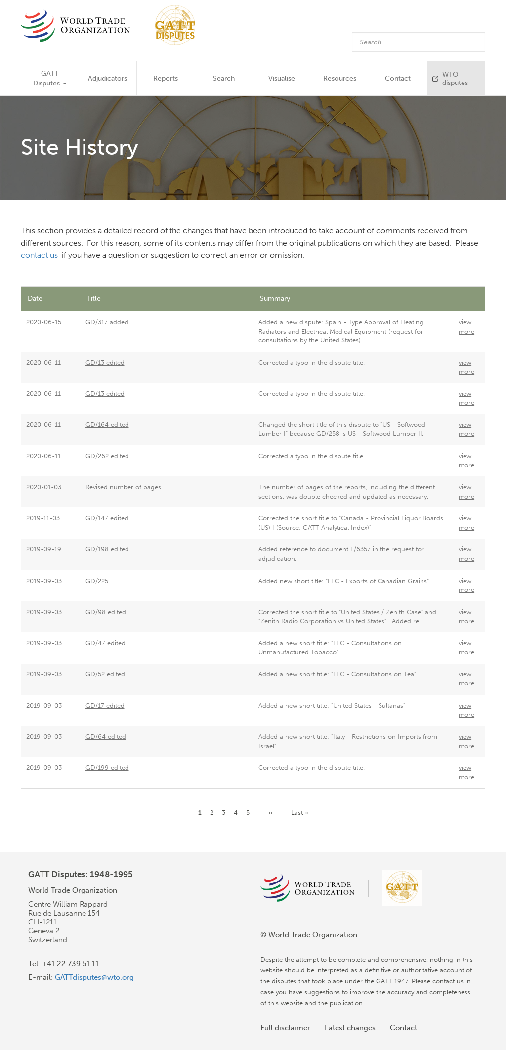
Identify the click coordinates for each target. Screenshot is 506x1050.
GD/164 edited (107, 424)
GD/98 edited (105, 612)
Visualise (281, 78)
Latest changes (350, 1027)
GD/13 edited (105, 362)
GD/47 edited (105, 643)
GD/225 (96, 581)
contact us (40, 255)
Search (224, 78)
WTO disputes (455, 78)
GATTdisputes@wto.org (94, 977)
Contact (398, 78)
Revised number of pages (123, 487)
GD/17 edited (105, 705)
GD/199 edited (107, 767)
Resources (339, 78)
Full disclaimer (285, 1027)
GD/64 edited (105, 736)
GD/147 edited (106, 518)
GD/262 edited (107, 456)
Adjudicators (107, 78)
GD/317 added (106, 322)
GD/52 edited (105, 674)
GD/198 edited (107, 549)
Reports (165, 78)
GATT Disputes (50, 78)
